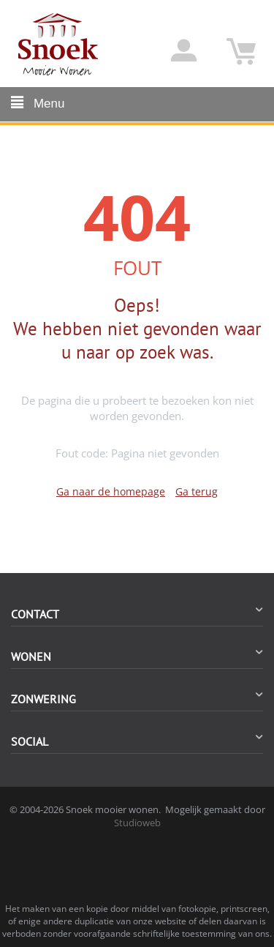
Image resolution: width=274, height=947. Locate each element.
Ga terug (196, 491)
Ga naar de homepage (110, 491)
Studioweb (137, 822)
